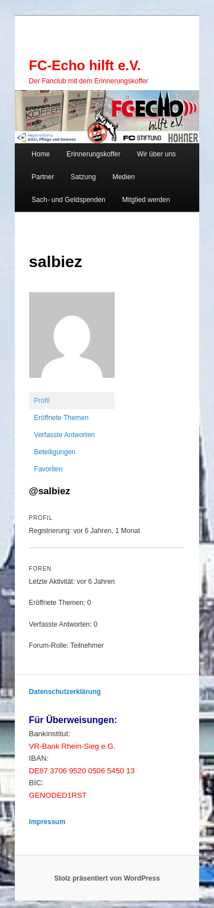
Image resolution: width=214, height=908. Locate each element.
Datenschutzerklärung (65, 692)
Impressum (47, 822)
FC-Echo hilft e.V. (85, 65)
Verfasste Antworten (64, 435)
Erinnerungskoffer (93, 154)
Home (40, 154)
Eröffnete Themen (61, 418)
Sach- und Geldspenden (68, 200)
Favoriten (48, 469)
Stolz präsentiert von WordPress (107, 878)
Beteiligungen (55, 452)
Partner (42, 177)
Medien (123, 177)
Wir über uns (156, 154)
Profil (42, 401)
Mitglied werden (146, 200)
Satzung (83, 177)
